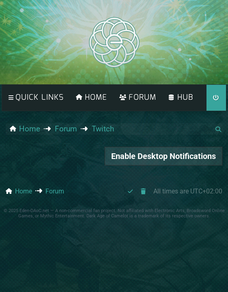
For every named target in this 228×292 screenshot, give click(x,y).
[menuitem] (92, 98)
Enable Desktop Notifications (163, 156)
